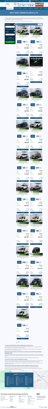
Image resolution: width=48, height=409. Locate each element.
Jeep (27, 355)
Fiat (31, 355)
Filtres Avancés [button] (9, 29)
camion (6, 355)
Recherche (10, 34)
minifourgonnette (13, 355)
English (42, 0)
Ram (29, 355)
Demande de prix (3, 397)
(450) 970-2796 (25, 0)
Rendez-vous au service (39, 5)
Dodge (26, 355)
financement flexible (7, 347)
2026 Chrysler (11, 399)
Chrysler (24, 355)
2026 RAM (11, 401)
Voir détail (22, 86)
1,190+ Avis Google (7, 4)
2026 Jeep (11, 400)
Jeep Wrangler (20, 400)
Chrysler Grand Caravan (22, 399)
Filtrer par (39, 24)
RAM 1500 (20, 398)
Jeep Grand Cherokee (21, 401)
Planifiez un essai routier (38, 368)
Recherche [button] (7, 24)
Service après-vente (3, 398)
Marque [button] (7, 31)
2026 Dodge (11, 398)
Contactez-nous (30, 400)
